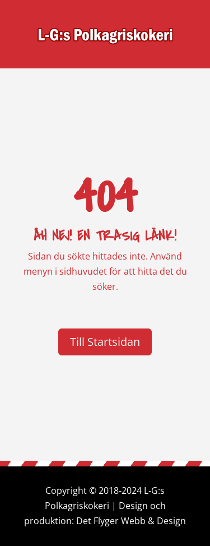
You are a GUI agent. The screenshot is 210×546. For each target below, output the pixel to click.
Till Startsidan (105, 341)
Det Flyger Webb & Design (131, 521)
